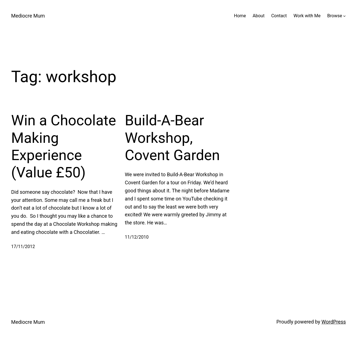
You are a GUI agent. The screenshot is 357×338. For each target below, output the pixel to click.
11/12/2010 (137, 237)
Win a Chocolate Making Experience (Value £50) (63, 146)
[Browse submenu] (344, 15)
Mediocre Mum (28, 16)
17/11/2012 (23, 246)
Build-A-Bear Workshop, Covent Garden (172, 138)
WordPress (334, 322)
